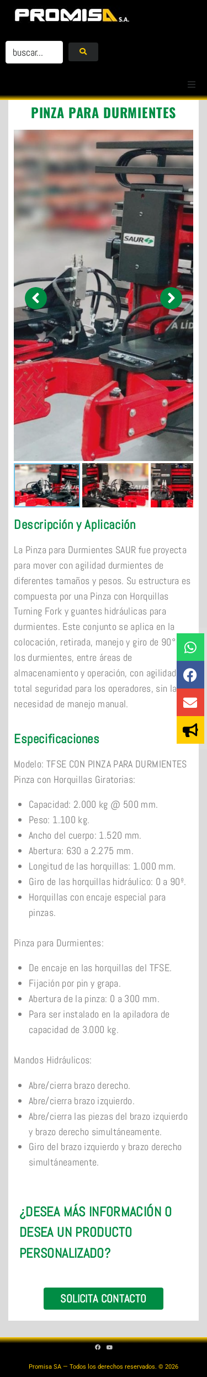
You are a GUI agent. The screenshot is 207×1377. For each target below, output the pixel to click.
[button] (191, 84)
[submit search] (83, 52)
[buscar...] (34, 52)
